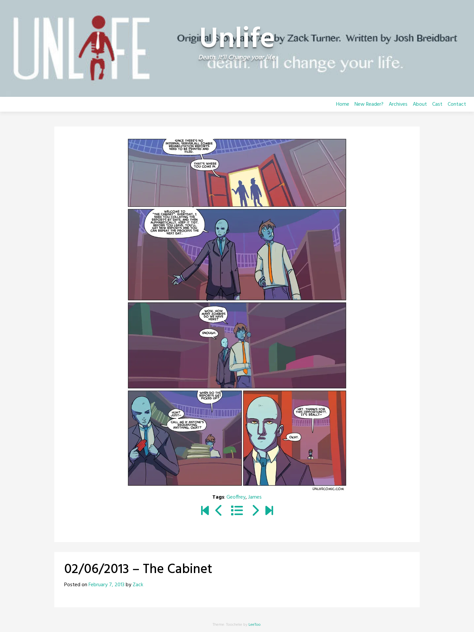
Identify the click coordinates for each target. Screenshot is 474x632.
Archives (398, 104)
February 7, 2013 (106, 585)
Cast (437, 104)
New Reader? (369, 104)
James (255, 497)
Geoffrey (236, 497)
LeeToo (255, 624)
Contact (457, 104)
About (420, 104)
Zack (138, 585)
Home (342, 104)
